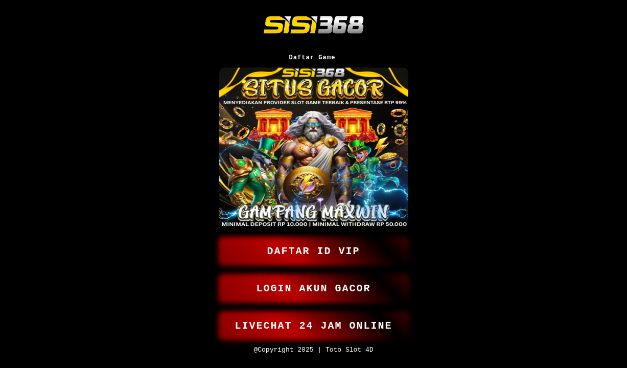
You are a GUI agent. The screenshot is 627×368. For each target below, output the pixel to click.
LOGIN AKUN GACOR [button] (314, 284)
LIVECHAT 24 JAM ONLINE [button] (313, 323)
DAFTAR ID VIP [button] (313, 244)
